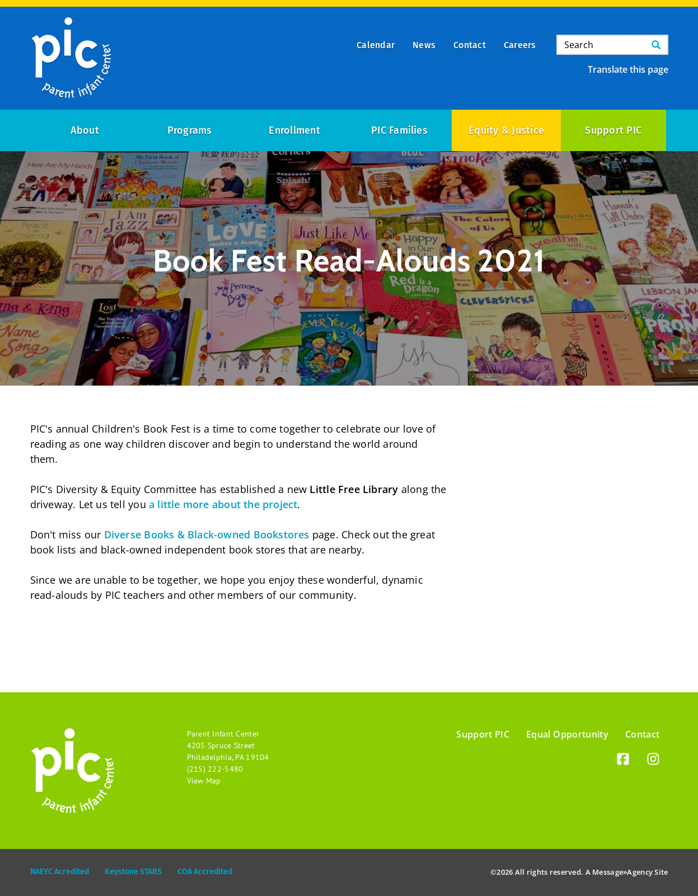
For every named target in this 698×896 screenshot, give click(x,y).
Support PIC (613, 130)
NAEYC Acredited (59, 871)
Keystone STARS (133, 871)
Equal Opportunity (567, 734)
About (85, 130)
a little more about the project (223, 504)
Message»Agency (622, 872)
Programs (189, 130)
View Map (204, 781)
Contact (642, 734)
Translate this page (628, 69)
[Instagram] (653, 761)
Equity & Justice (506, 130)
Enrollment (294, 130)
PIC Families (399, 130)
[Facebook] (623, 761)
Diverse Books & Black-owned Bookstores (207, 534)
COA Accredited (204, 871)
